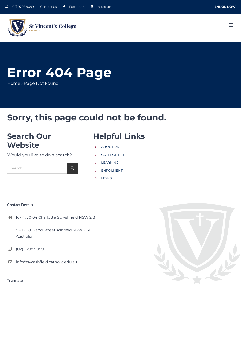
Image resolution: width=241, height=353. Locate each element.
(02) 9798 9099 (30, 249)
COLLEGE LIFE (113, 155)
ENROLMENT (112, 170)
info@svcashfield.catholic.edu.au (46, 262)
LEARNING (110, 162)
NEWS (106, 178)
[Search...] (37, 168)
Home (13, 83)
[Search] (72, 168)
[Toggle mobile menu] (231, 25)
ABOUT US (110, 147)
